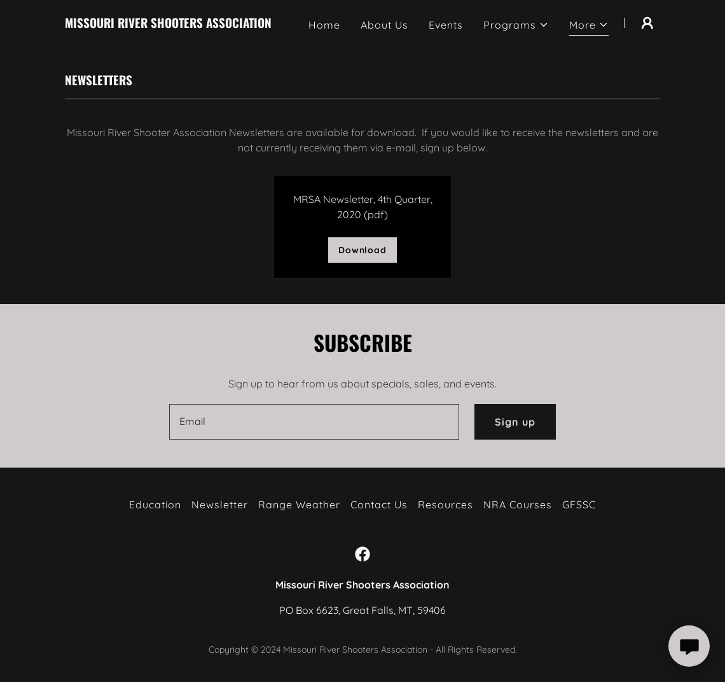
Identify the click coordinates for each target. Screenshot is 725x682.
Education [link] (155, 504)
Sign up (515, 421)
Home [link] (324, 24)
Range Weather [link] (299, 504)
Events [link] (446, 24)
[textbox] (314, 422)
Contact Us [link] (379, 504)
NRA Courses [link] (517, 504)
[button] (516, 24)
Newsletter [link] (219, 504)
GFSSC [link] (579, 504)
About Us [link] (384, 24)
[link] (168, 24)
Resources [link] (445, 504)
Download (362, 250)
